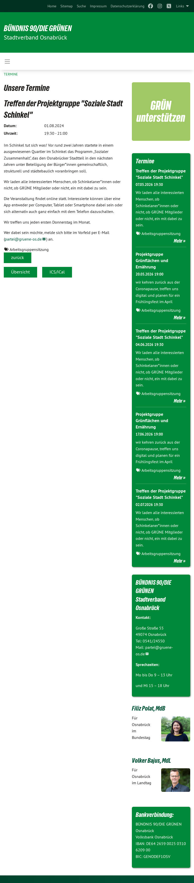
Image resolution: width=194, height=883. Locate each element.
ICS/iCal (57, 272)
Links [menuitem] (180, 6)
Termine (11, 74)
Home (51, 6)
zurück (17, 257)
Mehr (178, 241)
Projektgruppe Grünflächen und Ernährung (152, 260)
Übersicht (20, 272)
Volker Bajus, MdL (151, 760)
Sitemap (66, 6)
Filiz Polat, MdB (148, 708)
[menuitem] (51, 6)
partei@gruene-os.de (23, 239)
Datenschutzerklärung (127, 6)
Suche (81, 6)
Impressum (98, 6)
